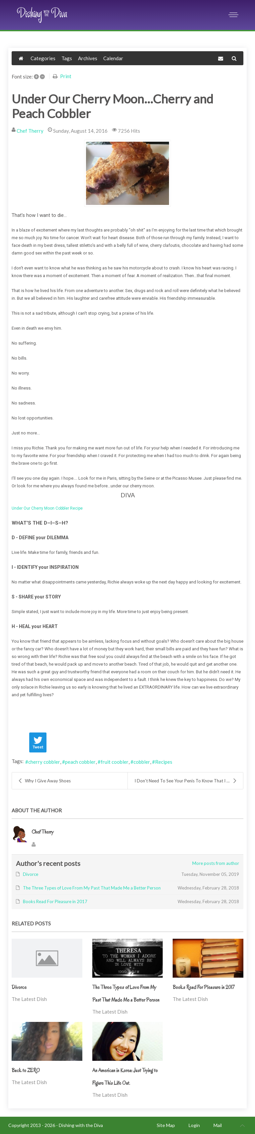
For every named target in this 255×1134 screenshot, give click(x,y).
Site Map (166, 1125)
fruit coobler (114, 762)
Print (65, 76)
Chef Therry (30, 131)
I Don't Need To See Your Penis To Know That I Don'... (186, 780)
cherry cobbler (44, 762)
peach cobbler (80, 762)
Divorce (19, 987)
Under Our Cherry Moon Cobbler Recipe (47, 508)
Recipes (163, 762)
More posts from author (215, 863)
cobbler (141, 762)
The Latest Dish (29, 999)
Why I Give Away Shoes (45, 780)
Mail (217, 1125)
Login (194, 1125)
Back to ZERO (26, 1070)
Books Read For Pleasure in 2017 (203, 987)
